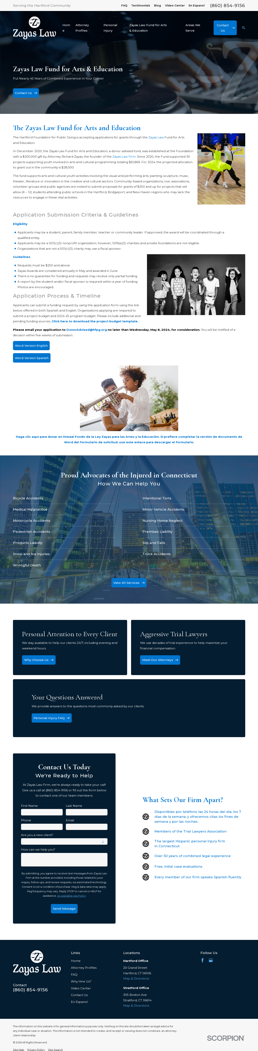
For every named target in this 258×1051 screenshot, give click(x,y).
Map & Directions (136, 978)
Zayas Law (156, 137)
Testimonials (140, 5)
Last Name (74, 806)
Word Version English (31, 345)
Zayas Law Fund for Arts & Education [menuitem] (148, 27)
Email (70, 820)
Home (76, 961)
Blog (157, 5)
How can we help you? (38, 849)
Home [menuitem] (66, 27)
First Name (29, 806)
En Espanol (197, 5)
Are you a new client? (37, 835)
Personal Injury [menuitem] (110, 27)
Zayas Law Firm (124, 156)
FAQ (124, 5)
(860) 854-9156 (227, 5)
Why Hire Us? (81, 981)
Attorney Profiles (83, 968)
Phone (26, 820)
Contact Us (79, 995)
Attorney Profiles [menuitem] (82, 27)
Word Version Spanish (32, 358)
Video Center (175, 5)
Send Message (64, 908)
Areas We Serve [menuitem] (192, 27)
